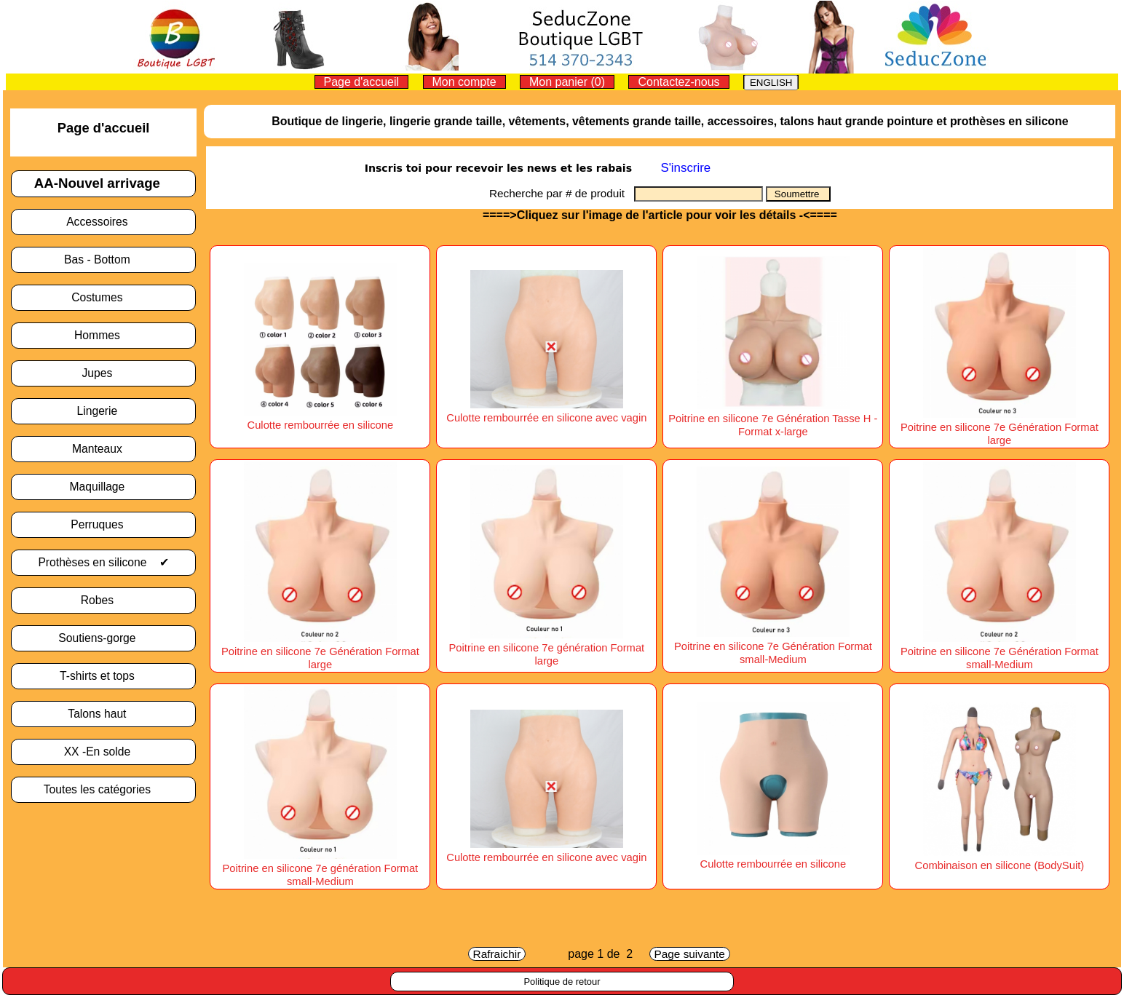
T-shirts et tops (103, 676)
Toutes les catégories (104, 789)
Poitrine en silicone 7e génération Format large (547, 648)
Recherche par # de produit (561, 193)
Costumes (103, 297)
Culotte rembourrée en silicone (773, 857)
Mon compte (464, 82)
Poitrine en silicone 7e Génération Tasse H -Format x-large (772, 418)
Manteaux (103, 449)
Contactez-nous (678, 82)
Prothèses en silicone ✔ (103, 562)
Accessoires (103, 221)
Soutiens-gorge (103, 638)
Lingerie (103, 411)
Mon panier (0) (567, 82)
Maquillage (104, 486)
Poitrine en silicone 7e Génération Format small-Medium (773, 646)
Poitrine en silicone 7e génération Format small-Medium (321, 868)
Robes (104, 600)
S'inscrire (685, 168)
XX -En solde (103, 751)
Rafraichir (497, 954)
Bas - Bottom (103, 259)
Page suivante (689, 954)
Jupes (103, 373)
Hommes (103, 335)
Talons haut (103, 713)
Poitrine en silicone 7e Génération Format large (1000, 427)
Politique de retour (561, 981)
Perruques (103, 524)
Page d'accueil (362, 82)
